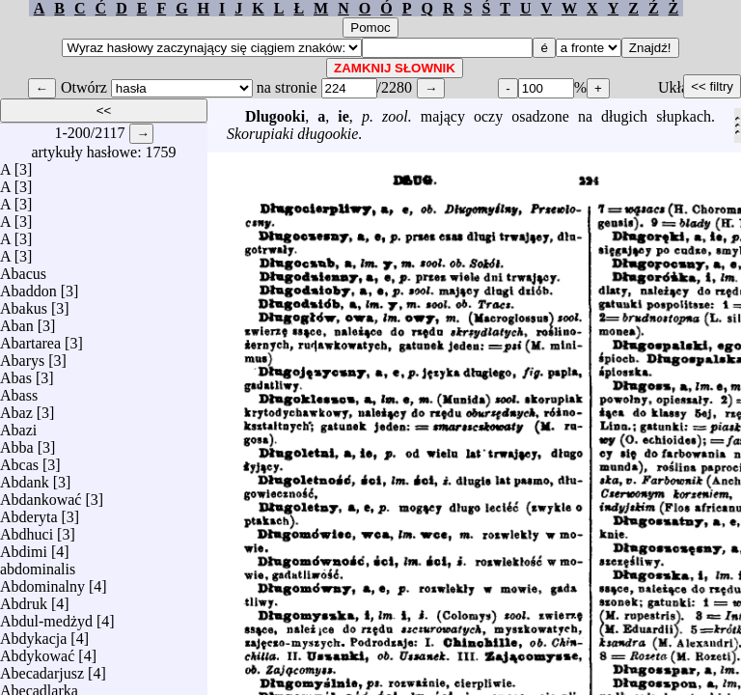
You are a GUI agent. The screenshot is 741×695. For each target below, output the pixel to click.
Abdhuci (26, 529)
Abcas (19, 460)
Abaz (16, 408)
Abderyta (29, 512)
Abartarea (30, 338)
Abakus (23, 303)
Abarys (22, 356)
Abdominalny (42, 581)
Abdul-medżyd (46, 616)
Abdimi (23, 547)
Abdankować (40, 494)
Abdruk (23, 599)
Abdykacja (33, 634)
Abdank (24, 477)
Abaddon (28, 286)
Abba (17, 442)
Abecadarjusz (42, 668)
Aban (17, 321)
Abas (16, 373)
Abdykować (37, 651)
